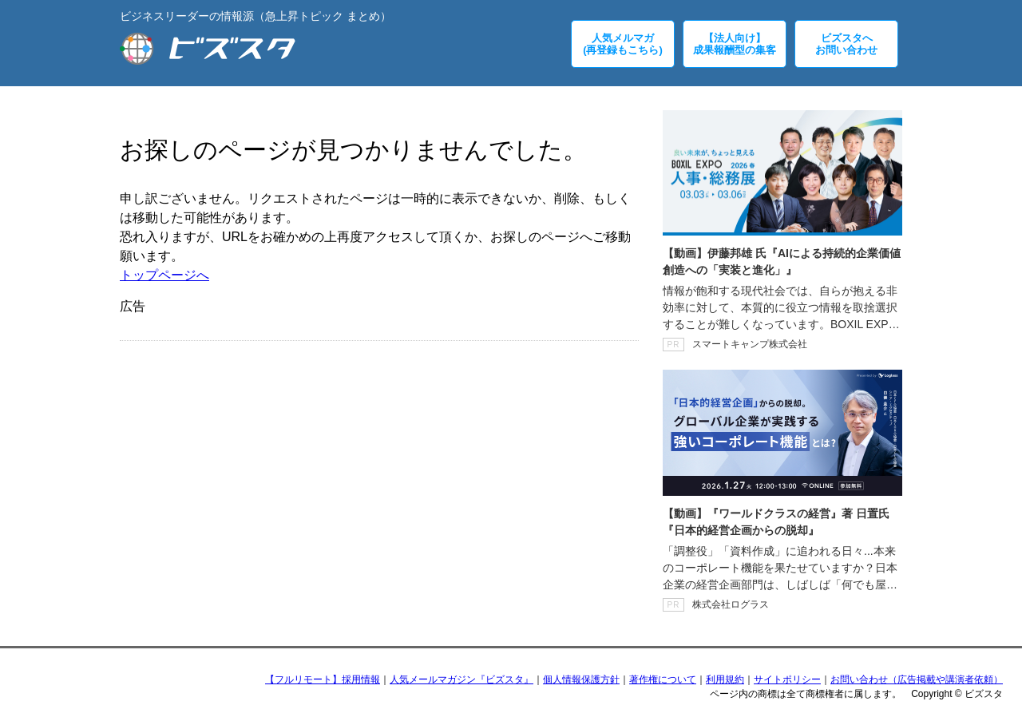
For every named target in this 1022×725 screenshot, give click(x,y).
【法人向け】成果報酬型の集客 (734, 44)
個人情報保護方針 (581, 679)
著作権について (662, 679)
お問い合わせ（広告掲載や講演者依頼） (916, 679)
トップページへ (164, 275)
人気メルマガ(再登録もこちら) (623, 44)
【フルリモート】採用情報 (322, 679)
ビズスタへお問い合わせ (846, 44)
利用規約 (725, 679)
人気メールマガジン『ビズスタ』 (461, 679)
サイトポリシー (787, 679)
